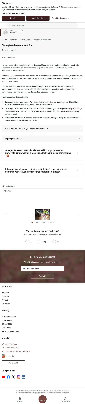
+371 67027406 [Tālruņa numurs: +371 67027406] (11, 344)
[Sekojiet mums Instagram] (18, 377)
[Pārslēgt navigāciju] (42, 399)
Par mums (6, 304)
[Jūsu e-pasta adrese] (42, 268)
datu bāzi (53, 102)
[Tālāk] (78, 214)
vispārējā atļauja (75, 108)
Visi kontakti (13, 363)
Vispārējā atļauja (12, 138)
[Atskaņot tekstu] (11, 50)
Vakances (5, 292)
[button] (47, 128)
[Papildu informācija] (13, 356)
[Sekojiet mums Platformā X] (13, 377)
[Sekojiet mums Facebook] (8, 377)
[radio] (29, 241)
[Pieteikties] (42, 276)
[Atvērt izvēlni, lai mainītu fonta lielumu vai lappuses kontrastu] (65, 400)
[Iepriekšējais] (6, 214)
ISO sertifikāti (7, 324)
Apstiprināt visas (38, 18)
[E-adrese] (6, 356)
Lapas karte (6, 328)
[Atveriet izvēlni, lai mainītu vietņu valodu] (20, 400)
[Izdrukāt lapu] (42, 186)
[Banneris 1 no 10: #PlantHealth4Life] (42, 214)
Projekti (5, 300)
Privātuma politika (9, 316)
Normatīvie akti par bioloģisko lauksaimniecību (25, 128)
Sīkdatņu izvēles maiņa (10, 331)
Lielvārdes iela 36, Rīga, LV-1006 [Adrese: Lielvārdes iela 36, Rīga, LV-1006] (17, 351)
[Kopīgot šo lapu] (42, 191)
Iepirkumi (5, 296)
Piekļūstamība (7, 320)
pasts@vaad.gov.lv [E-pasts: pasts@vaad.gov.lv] (12, 348)
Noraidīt (13, 18)
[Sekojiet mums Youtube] (3, 377)
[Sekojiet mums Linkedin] (23, 377)
